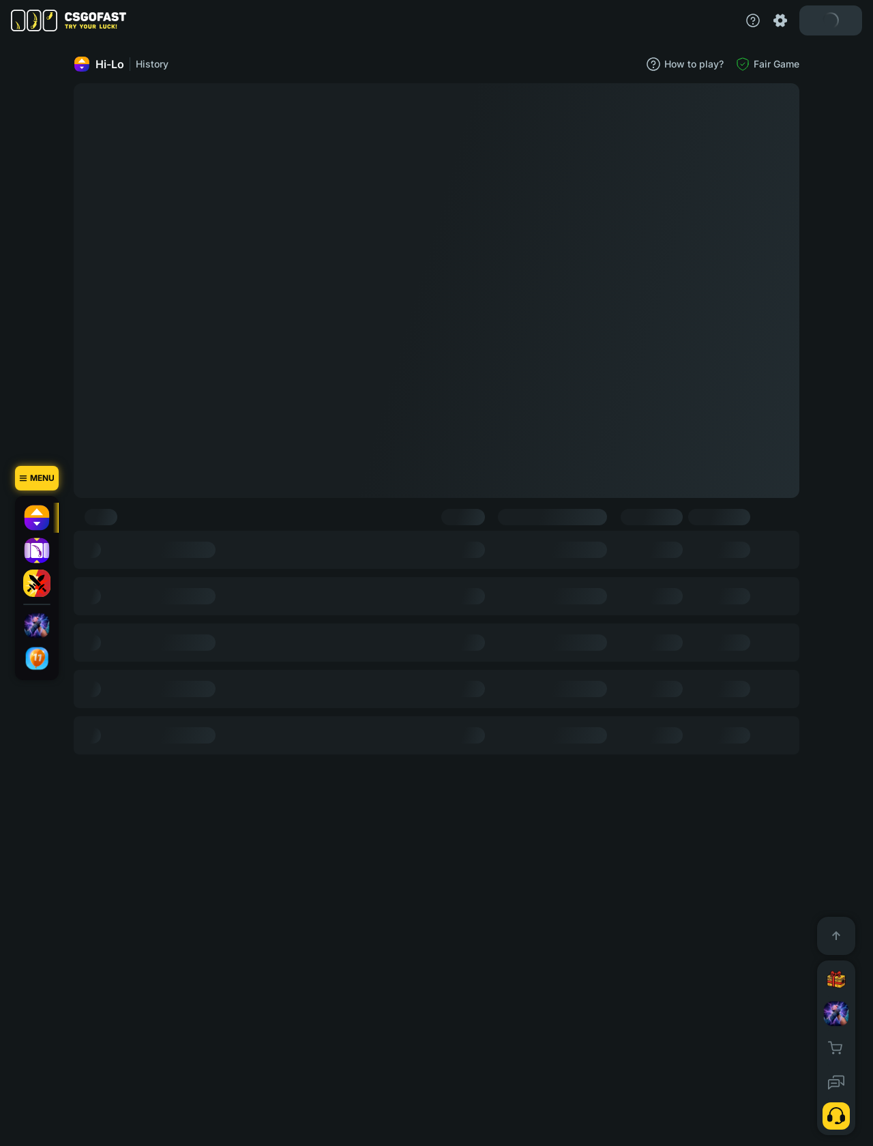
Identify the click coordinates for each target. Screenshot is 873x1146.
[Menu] (37, 478)
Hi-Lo (99, 64)
